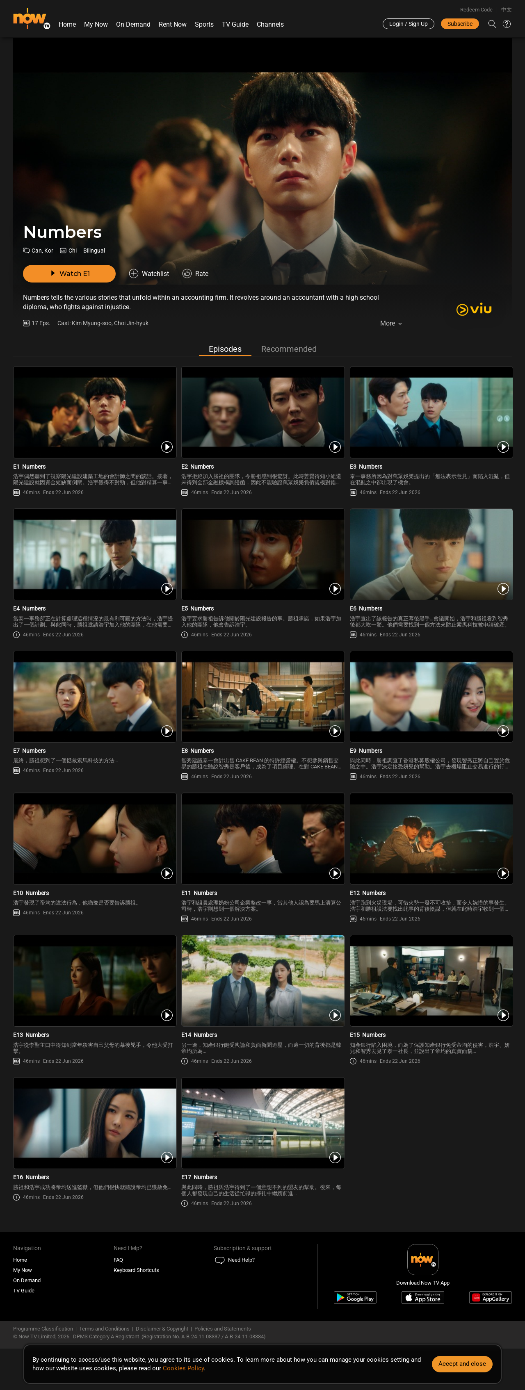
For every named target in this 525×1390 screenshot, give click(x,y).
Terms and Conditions (104, 1329)
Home (67, 24)
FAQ (118, 1260)
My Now (96, 24)
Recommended (289, 349)
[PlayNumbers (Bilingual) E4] (94, 554)
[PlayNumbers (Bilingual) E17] (262, 1123)
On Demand (133, 24)
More (387, 323)
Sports (204, 24)
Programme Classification (43, 1329)
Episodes (225, 349)
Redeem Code (476, 10)
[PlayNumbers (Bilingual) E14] (262, 981)
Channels (270, 24)
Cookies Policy (183, 1368)
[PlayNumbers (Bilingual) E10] (94, 838)
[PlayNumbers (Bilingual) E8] (262, 697)
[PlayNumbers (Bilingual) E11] (262, 838)
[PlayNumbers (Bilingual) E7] (94, 697)
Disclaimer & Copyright (162, 1329)
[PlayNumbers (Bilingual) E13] (94, 981)
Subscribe (459, 24)
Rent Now (173, 24)
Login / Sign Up (408, 24)
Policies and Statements (222, 1329)
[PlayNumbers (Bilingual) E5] (262, 554)
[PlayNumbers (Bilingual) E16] (94, 1123)
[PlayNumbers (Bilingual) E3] (431, 412)
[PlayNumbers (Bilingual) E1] (94, 412)
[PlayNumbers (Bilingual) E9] (431, 697)
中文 (506, 10)
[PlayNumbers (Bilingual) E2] (262, 412)
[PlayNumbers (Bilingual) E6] (431, 554)
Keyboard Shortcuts (136, 1270)
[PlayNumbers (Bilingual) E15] (431, 981)
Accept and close (462, 1363)
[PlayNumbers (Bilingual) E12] (431, 838)
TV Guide (235, 24)
